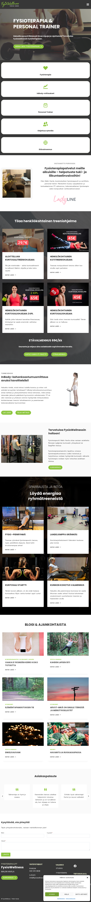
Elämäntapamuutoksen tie (19, 707)
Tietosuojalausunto (70, 898)
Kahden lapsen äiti (60, 662)
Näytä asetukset (81, 894)
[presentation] (23, 240)
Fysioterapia (61, 873)
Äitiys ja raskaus (55, 659)
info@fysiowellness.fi (37, 878)
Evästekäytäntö (61, 898)
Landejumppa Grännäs (63, 534)
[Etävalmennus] (45, 145)
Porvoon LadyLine (55, 443)
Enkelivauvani (12, 752)
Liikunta (31, 659)
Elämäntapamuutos (11, 659)
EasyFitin (51, 445)
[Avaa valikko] (88, 4)
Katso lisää (10, 275)
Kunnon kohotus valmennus (67, 585)
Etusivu (59, 868)
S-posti (50, 833)
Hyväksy (52, 894)
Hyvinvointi (23, 659)
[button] (87, 877)
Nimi (2, 833)
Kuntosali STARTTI (16, 585)
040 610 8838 (34, 871)
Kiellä (67, 894)
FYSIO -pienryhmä (15, 534)
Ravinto (52, 749)
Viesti (3, 841)
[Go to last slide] (2, 796)
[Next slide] (88, 796)
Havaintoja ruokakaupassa (65, 752)
